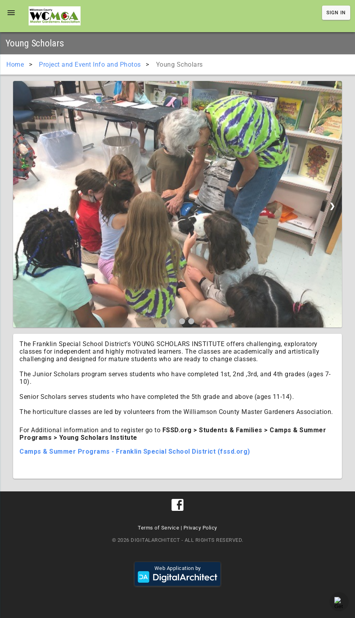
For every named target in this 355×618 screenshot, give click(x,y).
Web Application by (177, 574)
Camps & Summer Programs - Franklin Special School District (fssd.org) (134, 451)
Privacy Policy (200, 528)
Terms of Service (158, 528)
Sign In (336, 12)
